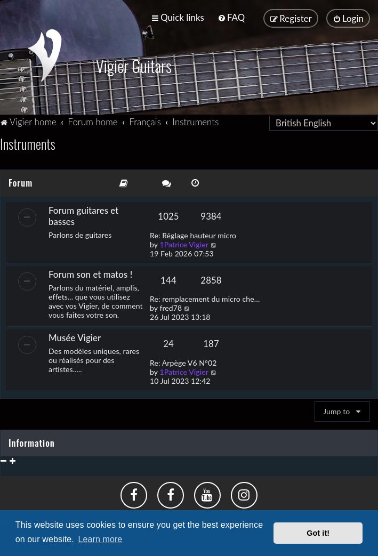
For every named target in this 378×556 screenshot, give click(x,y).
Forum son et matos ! (90, 272)
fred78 (170, 306)
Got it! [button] (318, 533)
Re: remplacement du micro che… (205, 297)
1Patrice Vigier (183, 242)
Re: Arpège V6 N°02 (183, 361)
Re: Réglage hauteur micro (193, 233)
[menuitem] (231, 17)
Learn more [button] (100, 539)
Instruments (27, 142)
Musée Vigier (75, 336)
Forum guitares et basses (83, 214)
